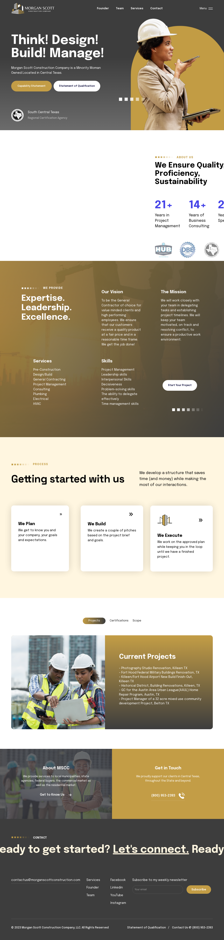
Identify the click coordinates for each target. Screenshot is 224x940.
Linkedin (116, 887)
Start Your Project (180, 385)
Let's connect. (157, 850)
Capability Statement (32, 86)
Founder (103, 8)
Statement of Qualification (77, 86)
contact (40, 837)
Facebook (118, 880)
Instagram (118, 903)
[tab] (94, 621)
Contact (156, 8)
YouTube (116, 895)
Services (137, 8)
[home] (35, 8)
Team (120, 8)
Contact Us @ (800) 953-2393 (192, 927)
